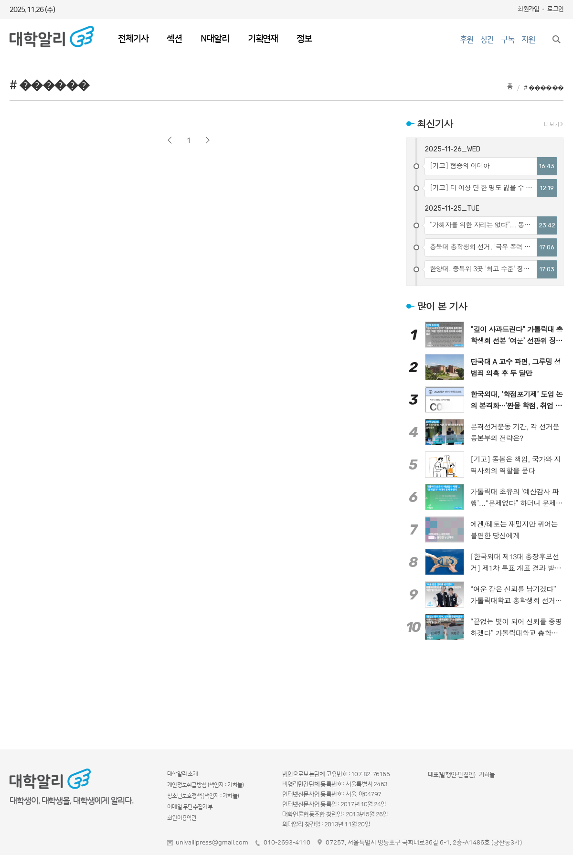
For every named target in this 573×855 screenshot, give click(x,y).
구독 (507, 39)
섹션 (174, 39)
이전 (169, 140)
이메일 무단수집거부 (189, 807)
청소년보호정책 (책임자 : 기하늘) (203, 796)
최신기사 (435, 123)
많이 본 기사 (442, 306)
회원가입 (528, 9)
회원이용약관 (182, 818)
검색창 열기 (556, 39)
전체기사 (133, 39)
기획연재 (263, 39)
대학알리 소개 (182, 774)
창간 (487, 39)
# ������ (543, 88)
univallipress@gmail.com (212, 842)
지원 (528, 39)
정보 (304, 39)
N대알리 (215, 39)
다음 (207, 140)
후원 (466, 39)
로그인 (555, 9)
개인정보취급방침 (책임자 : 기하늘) (205, 785)
